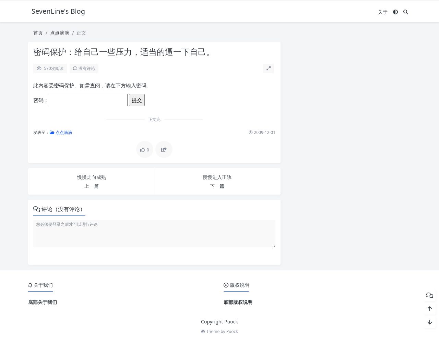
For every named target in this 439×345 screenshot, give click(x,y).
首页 (38, 32)
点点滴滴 (59, 32)
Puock (232, 331)
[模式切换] (395, 12)
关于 (383, 12)
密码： (80, 100)
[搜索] (406, 12)
